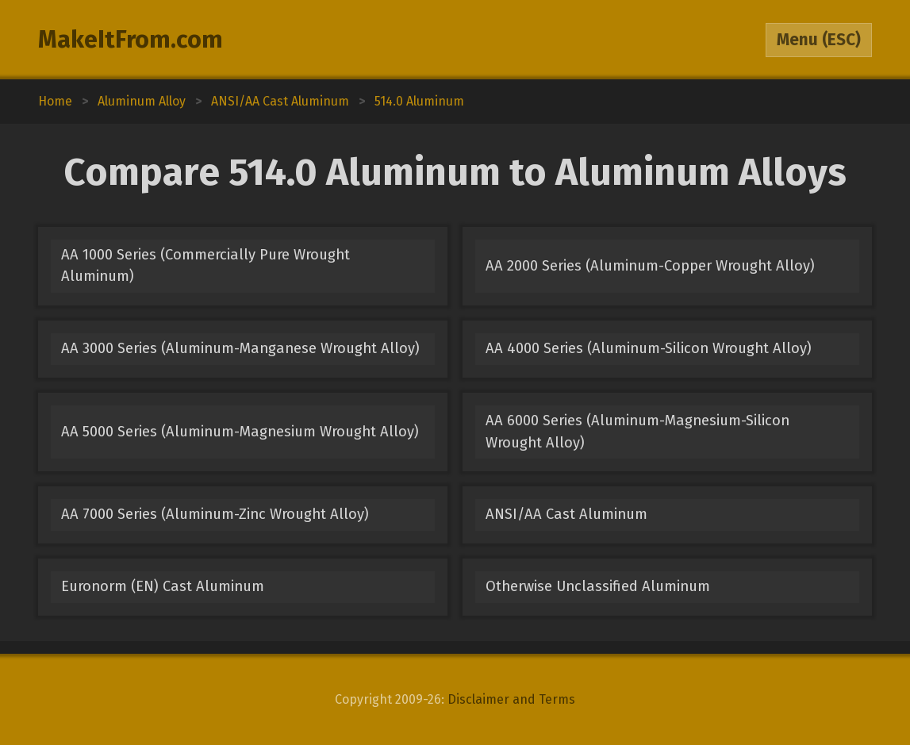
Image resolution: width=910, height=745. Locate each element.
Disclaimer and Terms (511, 699)
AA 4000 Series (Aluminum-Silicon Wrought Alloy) (649, 348)
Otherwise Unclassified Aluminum (598, 586)
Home (55, 101)
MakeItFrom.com (130, 39)
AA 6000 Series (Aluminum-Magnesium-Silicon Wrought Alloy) (637, 431)
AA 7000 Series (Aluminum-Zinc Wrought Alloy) (215, 514)
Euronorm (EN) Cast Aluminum (162, 586)
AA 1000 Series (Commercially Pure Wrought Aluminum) (205, 265)
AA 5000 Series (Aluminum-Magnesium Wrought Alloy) (240, 431)
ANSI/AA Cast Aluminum (566, 514)
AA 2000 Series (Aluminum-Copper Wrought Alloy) (650, 266)
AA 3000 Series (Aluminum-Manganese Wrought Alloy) (240, 348)
